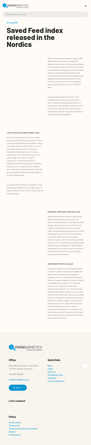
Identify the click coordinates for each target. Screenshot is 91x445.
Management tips (55, 375)
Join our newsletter (56, 381)
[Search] (45, 14)
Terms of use (14, 425)
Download (52, 378)
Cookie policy (14, 435)
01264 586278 (17, 374)
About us (51, 372)
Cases (50, 368)
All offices (18, 387)
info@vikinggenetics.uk (19, 379)
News (50, 365)
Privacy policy (15, 422)
